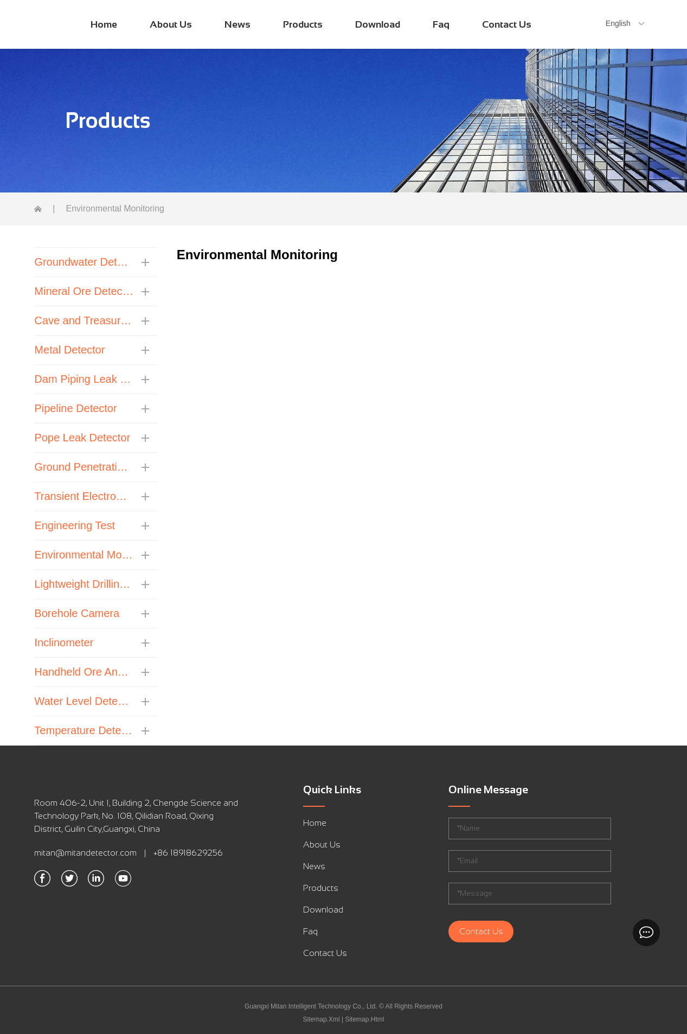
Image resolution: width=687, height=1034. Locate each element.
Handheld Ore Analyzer (83, 672)
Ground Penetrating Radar (83, 467)
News (237, 24)
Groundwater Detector (83, 262)
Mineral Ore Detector (83, 291)
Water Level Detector (83, 701)
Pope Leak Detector (82, 438)
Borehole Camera (76, 613)
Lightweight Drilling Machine (83, 584)
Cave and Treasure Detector (83, 320)
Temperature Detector (83, 730)
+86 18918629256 (188, 852)
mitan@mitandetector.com (85, 852)
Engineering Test (74, 525)
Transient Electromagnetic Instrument (83, 496)
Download (377, 24)
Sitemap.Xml (321, 1019)
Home (104, 24)
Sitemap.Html (364, 1019)
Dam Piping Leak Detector (83, 379)
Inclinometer (63, 642)
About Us (171, 24)
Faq (441, 24)
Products (303, 24)
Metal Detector (69, 350)
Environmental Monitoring (83, 555)
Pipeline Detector (75, 408)
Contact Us (506, 24)
